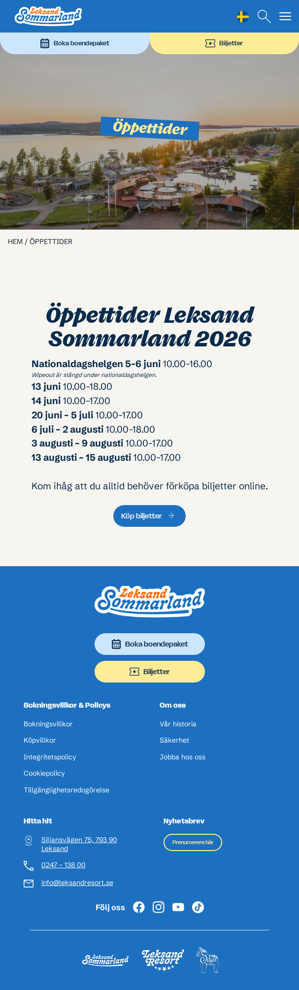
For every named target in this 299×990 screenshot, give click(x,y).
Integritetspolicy (50, 757)
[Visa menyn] (285, 16)
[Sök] (264, 16)
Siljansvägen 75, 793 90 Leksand (79, 844)
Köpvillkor (40, 740)
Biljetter (224, 43)
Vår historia (178, 724)
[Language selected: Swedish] (243, 16)
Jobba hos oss (182, 757)
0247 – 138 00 (63, 865)
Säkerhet (174, 740)
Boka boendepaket (74, 43)
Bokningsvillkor (48, 724)
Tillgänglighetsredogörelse (66, 790)
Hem (15, 241)
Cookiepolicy (44, 773)
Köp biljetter (141, 515)
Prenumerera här (192, 842)
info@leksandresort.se (77, 883)
